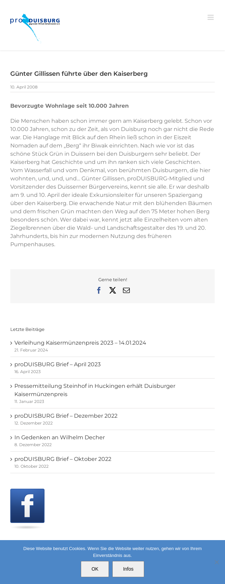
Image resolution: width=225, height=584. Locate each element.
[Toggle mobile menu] (211, 17)
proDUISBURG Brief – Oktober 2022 (62, 459)
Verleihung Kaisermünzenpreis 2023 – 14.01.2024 (80, 342)
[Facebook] (27, 492)
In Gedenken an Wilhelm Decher (59, 437)
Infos (128, 569)
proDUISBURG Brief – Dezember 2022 (65, 416)
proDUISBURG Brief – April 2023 (57, 364)
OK (94, 569)
